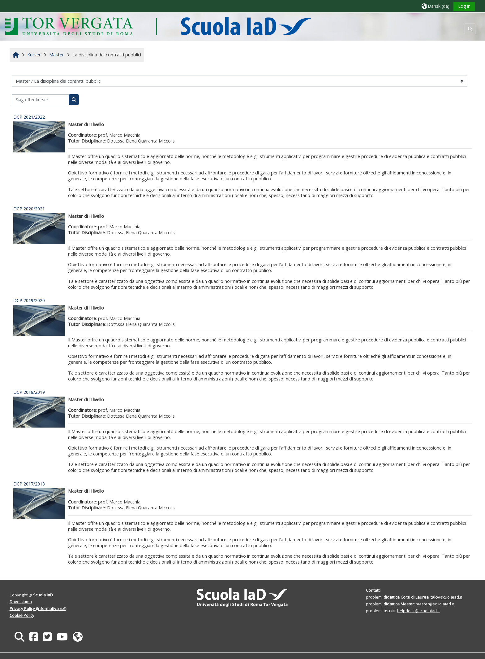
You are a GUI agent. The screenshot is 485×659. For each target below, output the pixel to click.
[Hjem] (158, 26)
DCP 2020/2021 (29, 209)
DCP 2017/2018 (29, 484)
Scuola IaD (43, 595)
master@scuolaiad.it (435, 604)
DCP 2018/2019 (29, 392)
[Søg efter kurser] (40, 99)
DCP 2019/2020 (29, 300)
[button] (435, 6)
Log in (464, 6)
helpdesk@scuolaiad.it (418, 610)
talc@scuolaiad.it (446, 597)
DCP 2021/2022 (29, 117)
